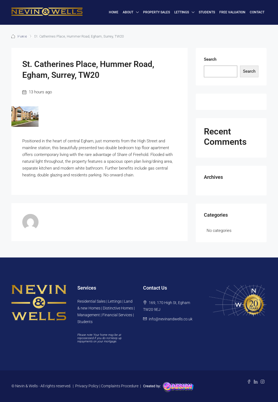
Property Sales (156, 12)
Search (210, 59)
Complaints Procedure (119, 386)
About (128, 12)
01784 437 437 (26, 36)
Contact (257, 12)
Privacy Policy (87, 386)
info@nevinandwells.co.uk (170, 319)
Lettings (181, 12)
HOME (113, 12)
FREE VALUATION (232, 12)
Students (207, 12)
